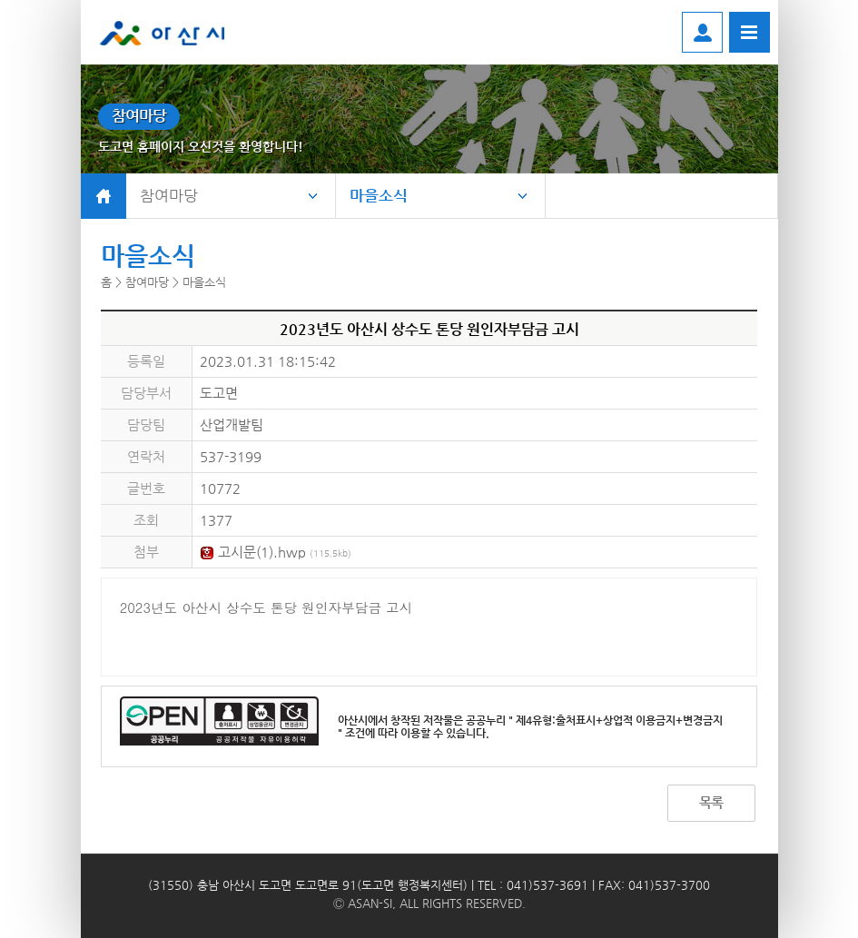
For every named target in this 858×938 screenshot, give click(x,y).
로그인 (702, 32)
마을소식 (379, 195)
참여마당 (169, 195)
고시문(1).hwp (275, 551)
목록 (711, 802)
